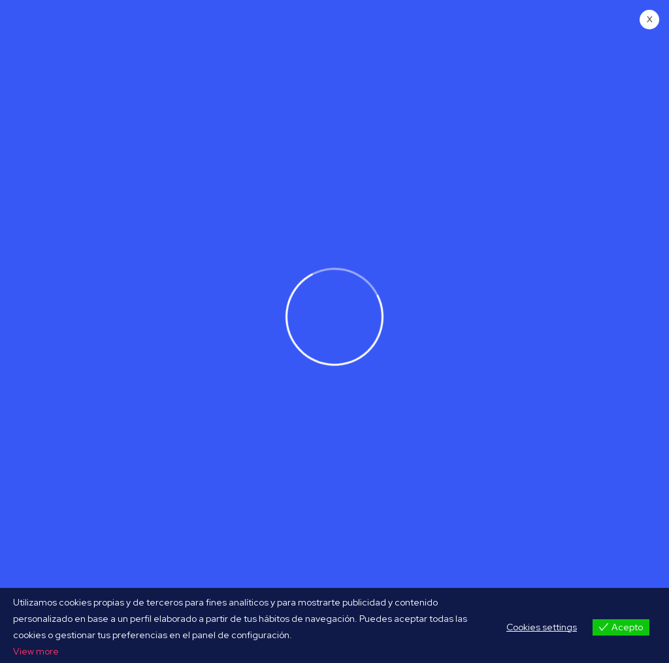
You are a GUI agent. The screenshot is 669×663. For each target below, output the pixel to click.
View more (36, 651)
